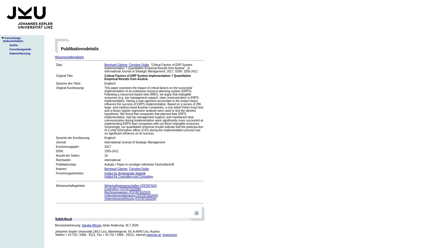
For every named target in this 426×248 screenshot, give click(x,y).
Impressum (169, 234)
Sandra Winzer (91, 225)
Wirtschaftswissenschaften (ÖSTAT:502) (130, 185)
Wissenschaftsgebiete (69, 57)
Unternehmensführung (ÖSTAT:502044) (130, 198)
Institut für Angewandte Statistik (125, 173)
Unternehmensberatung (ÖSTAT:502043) (131, 195)
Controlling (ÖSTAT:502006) (122, 189)
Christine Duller (139, 65)
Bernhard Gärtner (115, 65)
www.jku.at (154, 234)
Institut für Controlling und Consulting (128, 176)
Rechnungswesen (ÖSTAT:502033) (127, 192)
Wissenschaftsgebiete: (70, 185)
